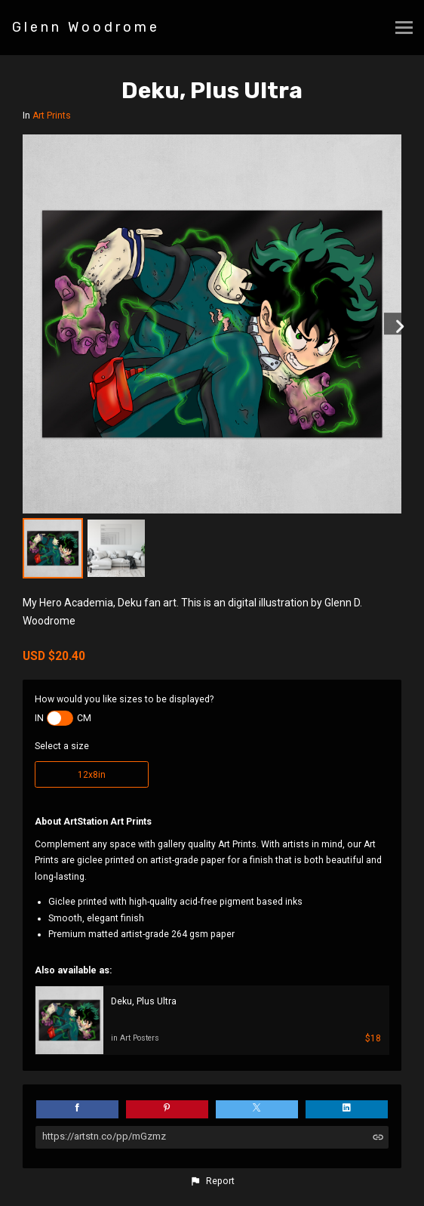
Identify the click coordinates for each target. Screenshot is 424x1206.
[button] (212, 1181)
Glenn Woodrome (86, 27)
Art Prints (51, 115)
